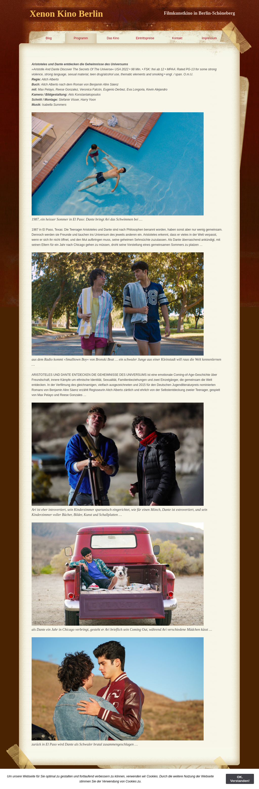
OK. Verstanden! (239, 779)
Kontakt (177, 38)
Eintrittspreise (145, 38)
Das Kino (113, 38)
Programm (81, 38)
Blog (49, 38)
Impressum (209, 38)
